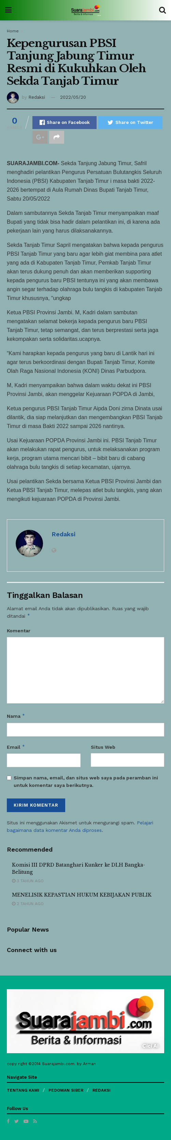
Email (16, 747)
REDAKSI (101, 1090)
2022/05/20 (73, 97)
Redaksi (36, 97)
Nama (16, 716)
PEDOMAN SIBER (65, 1090)
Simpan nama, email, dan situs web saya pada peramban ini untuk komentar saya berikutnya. (86, 781)
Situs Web (103, 747)
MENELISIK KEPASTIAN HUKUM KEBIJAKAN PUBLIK (82, 895)
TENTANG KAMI (23, 1090)
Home (13, 31)
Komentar (18, 630)
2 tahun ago (28, 903)
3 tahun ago (28, 880)
